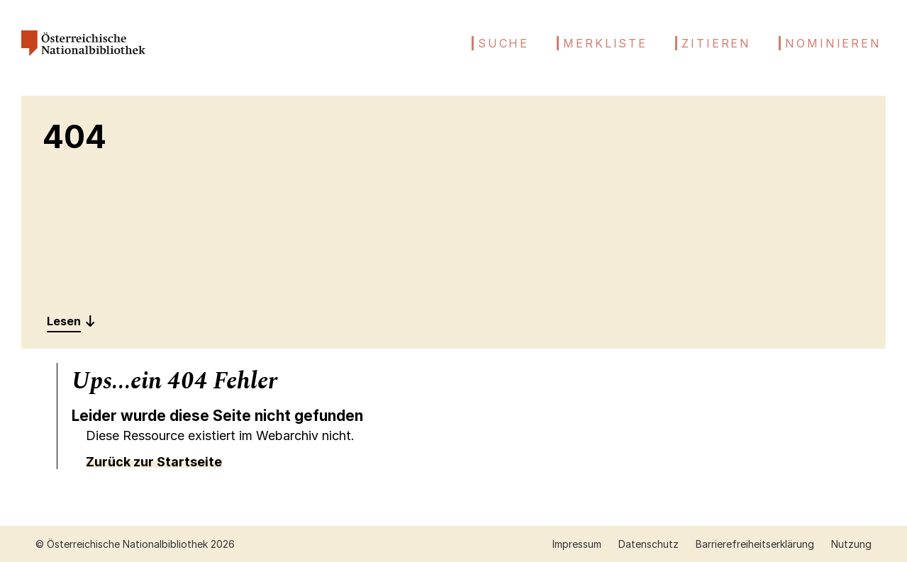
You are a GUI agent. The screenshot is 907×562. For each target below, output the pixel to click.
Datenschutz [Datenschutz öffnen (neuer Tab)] (648, 544)
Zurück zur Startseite (154, 461)
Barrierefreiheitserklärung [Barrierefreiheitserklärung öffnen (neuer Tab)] (755, 544)
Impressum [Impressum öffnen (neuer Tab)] (576, 544)
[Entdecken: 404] (71, 321)
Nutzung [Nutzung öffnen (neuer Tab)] (851, 544)
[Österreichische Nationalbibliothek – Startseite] (83, 61)
